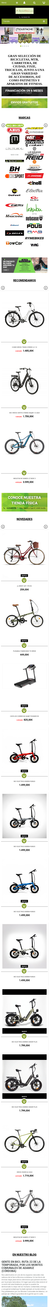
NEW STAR (14, 155)
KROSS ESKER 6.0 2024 (24, 1172)
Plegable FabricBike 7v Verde (24, 651)
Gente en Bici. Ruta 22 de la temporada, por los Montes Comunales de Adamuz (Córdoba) (22, 1266)
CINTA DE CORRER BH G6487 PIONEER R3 (24, 716)
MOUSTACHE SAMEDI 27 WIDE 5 (24, 1237)
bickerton (34, 172)
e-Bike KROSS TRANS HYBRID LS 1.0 (24, 347)
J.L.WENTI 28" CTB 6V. (24, 586)
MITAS (34, 214)
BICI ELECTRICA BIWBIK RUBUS (24, 781)
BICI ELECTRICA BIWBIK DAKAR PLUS (24, 1042)
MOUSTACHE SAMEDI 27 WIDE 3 (24, 478)
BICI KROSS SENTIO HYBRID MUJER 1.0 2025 (24, 413)
